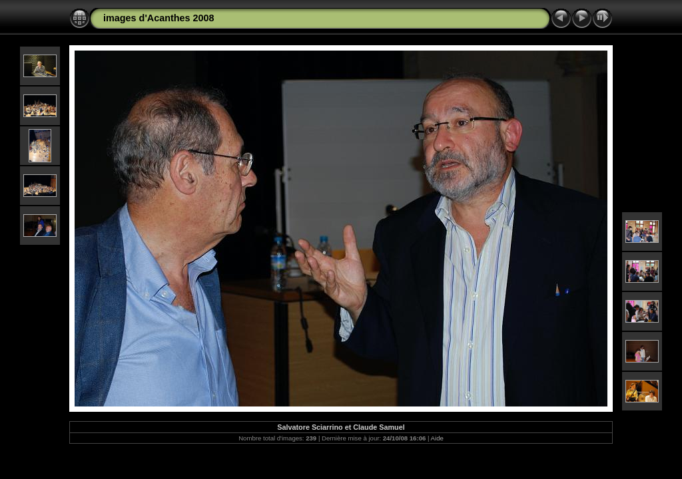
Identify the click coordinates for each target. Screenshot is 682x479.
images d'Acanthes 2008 (158, 18)
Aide (437, 438)
